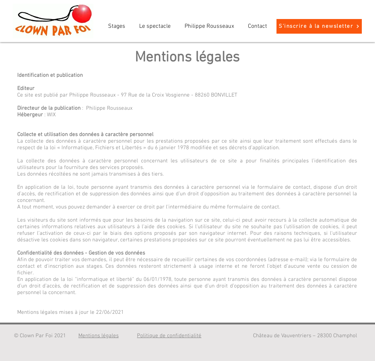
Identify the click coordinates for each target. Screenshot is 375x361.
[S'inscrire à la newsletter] (319, 26)
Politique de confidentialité (169, 335)
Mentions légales (98, 335)
